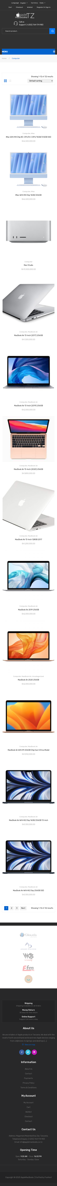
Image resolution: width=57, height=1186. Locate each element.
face (21, 1052)
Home (4, 58)
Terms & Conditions (28, 1088)
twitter (28, 1052)
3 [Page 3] (16, 908)
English (23, 3)
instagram (34, 1052)
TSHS (41, 3)
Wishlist (30, 7)
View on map (28, 1045)
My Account (28, 1103)
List (10, 81)
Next (23, 908)
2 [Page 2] (11, 908)
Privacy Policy (28, 1083)
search (52, 31)
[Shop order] (40, 81)
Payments (28, 1078)
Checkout (19, 7)
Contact (28, 1074)
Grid (5, 81)
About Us (28, 1069)
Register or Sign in (43, 7)
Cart (10, 7)
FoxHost (48, 1177)
